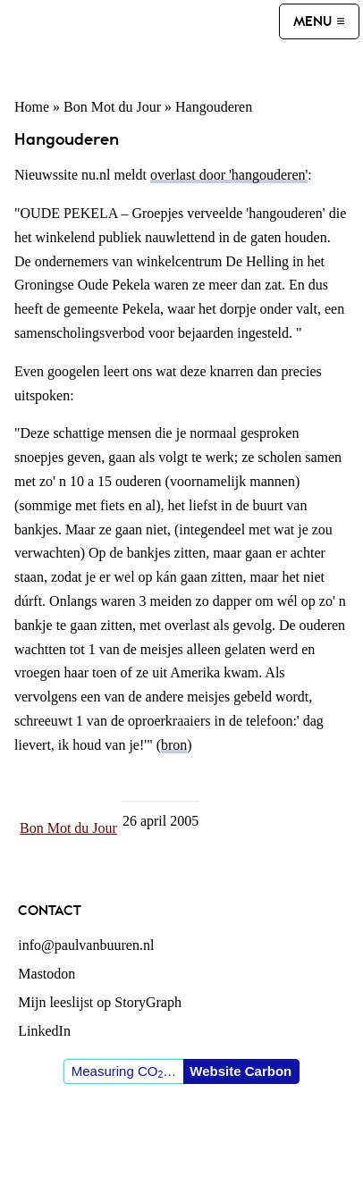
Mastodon (46, 973)
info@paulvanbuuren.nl (86, 945)
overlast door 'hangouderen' (229, 174)
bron (174, 744)
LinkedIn (44, 1030)
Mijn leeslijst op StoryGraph (100, 1002)
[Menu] (319, 21)
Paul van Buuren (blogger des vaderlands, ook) (141, 41)
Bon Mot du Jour (112, 106)
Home (31, 106)
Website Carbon (240, 1071)
